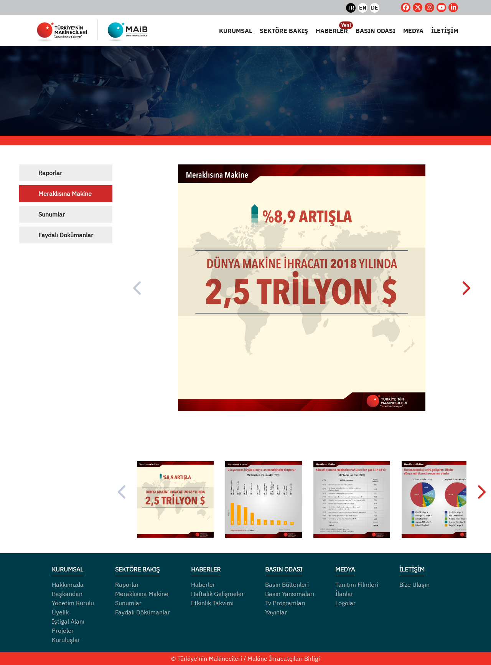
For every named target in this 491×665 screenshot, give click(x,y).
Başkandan (67, 594)
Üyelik (60, 612)
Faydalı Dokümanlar (65, 235)
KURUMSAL (235, 30)
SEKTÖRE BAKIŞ (284, 30)
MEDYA (413, 30)
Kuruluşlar (66, 640)
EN (362, 7)
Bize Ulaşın (414, 584)
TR (351, 7)
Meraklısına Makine (65, 193)
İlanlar (344, 594)
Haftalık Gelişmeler (217, 594)
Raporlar (50, 173)
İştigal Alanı (68, 621)
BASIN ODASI (375, 30)
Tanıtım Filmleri (356, 584)
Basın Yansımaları (289, 594)
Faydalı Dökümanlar (142, 612)
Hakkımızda (68, 584)
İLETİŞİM (444, 30)
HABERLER (332, 30)
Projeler (63, 630)
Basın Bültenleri (287, 584)
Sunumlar (51, 214)
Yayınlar (276, 612)
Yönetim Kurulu (73, 603)
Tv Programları (285, 603)
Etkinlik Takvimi (212, 603)
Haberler (203, 584)
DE (374, 7)
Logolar (345, 603)
